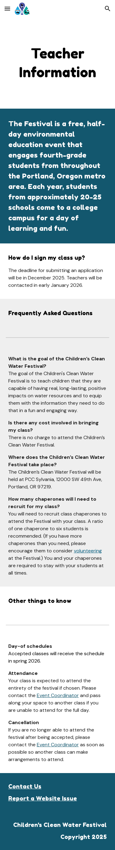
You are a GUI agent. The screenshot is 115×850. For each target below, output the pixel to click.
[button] (7, 8)
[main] (57, 63)
